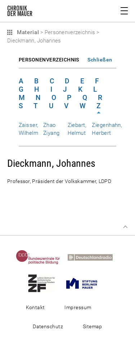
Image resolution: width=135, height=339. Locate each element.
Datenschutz (48, 326)
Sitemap (92, 326)
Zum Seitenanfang (125, 226)
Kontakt (35, 307)
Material (27, 32)
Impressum (77, 307)
